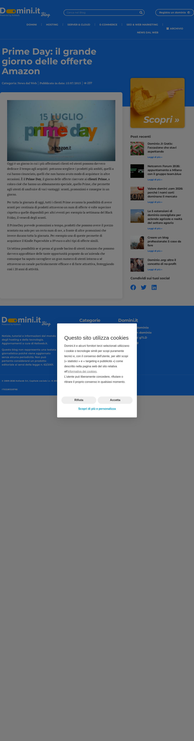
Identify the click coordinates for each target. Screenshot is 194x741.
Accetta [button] (115, 400)
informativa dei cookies (82, 371)
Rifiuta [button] (78, 400)
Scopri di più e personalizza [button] (97, 408)
